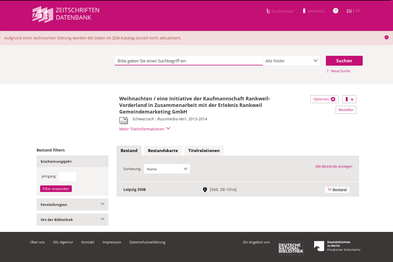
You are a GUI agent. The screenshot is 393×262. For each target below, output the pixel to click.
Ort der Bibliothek (72, 219)
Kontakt (87, 242)
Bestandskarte (163, 150)
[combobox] (291, 61)
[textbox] (189, 61)
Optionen (324, 99)
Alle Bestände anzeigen (333, 166)
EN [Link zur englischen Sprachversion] (349, 10)
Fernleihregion (72, 204)
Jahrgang (48, 176)
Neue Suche (338, 70)
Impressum (112, 242)
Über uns (37, 242)
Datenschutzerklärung (147, 242)
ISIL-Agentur (63, 242)
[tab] (129, 150)
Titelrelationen (204, 150)
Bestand (129, 150)
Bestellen (346, 109)
